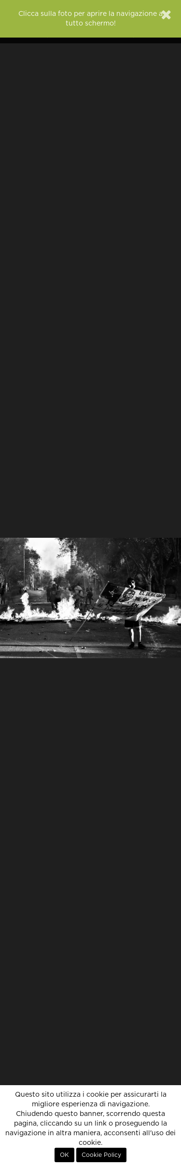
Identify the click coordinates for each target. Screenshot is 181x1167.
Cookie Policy (101, 1155)
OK (64, 1155)
